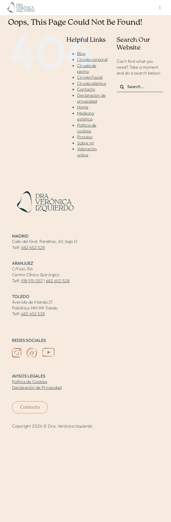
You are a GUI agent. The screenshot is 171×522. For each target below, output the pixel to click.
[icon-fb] (32, 350)
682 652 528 (33, 247)
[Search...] (140, 86)
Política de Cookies (29, 381)
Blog (81, 53)
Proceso (85, 136)
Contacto (86, 89)
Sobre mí (85, 143)
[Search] (122, 86)
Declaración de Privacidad (37, 387)
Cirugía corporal (92, 59)
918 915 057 (32, 280)
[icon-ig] (16, 350)
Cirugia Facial (89, 77)
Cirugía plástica (91, 83)
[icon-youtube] (48, 350)
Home (82, 107)
